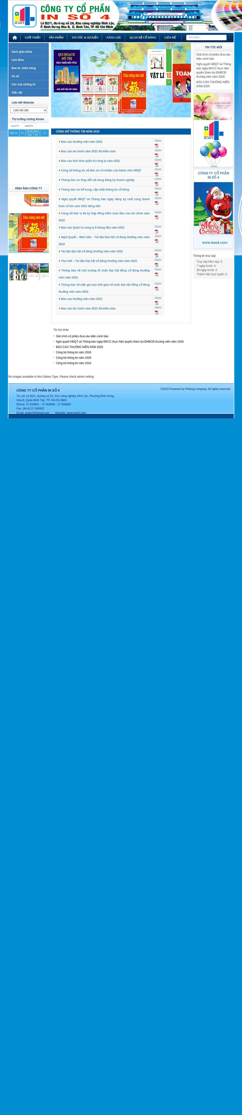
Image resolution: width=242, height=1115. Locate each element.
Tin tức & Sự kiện (85, 37)
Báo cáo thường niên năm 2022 (81, 141)
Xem (158, 140)
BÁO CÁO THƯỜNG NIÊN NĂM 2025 (79, 347)
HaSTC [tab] (29, 126)
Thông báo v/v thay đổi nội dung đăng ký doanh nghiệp (98, 180)
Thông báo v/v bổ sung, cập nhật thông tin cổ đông (95, 189)
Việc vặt (17, 92)
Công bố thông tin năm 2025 (73, 357)
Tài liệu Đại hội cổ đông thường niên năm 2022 (92, 251)
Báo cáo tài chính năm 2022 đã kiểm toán (88, 151)
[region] (121, 83)
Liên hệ (170, 37)
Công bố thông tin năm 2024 (73, 363)
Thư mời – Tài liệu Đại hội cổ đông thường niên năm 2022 (99, 261)
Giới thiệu (33, 37)
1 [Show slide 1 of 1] (123, 114)
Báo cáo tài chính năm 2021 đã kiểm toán (88, 308)
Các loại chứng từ (23, 84)
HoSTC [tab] (15, 126)
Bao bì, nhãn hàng (24, 68)
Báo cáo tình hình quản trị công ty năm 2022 (90, 161)
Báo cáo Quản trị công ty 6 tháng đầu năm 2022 (92, 227)
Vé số (15, 76)
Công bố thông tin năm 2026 (73, 352)
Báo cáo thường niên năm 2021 (81, 299)
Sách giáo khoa (22, 51)
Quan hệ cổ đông (143, 37)
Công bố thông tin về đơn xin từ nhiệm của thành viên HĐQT (101, 170)
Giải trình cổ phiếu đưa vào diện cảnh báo (82, 336)
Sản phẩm (56, 37)
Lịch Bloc (18, 60)
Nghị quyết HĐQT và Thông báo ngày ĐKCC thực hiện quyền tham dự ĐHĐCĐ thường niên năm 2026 (120, 341)
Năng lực (113, 37)
